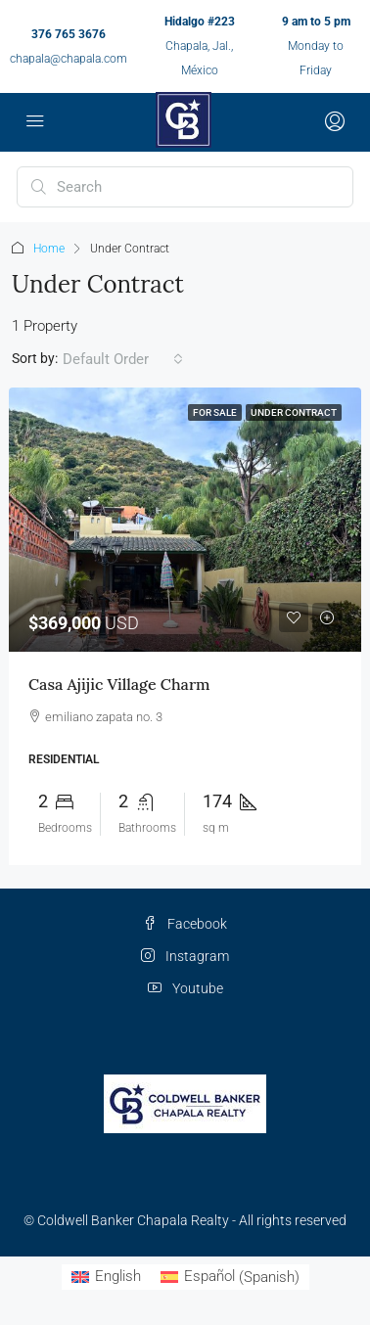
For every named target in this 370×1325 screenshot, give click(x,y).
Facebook (185, 924)
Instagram (185, 956)
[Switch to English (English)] (106, 1277)
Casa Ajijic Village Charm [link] (119, 684)
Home (49, 248)
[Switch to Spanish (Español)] (230, 1277)
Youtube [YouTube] (185, 988)
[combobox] (123, 359)
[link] (185, 520)
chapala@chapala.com (68, 59)
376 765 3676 (68, 34)
